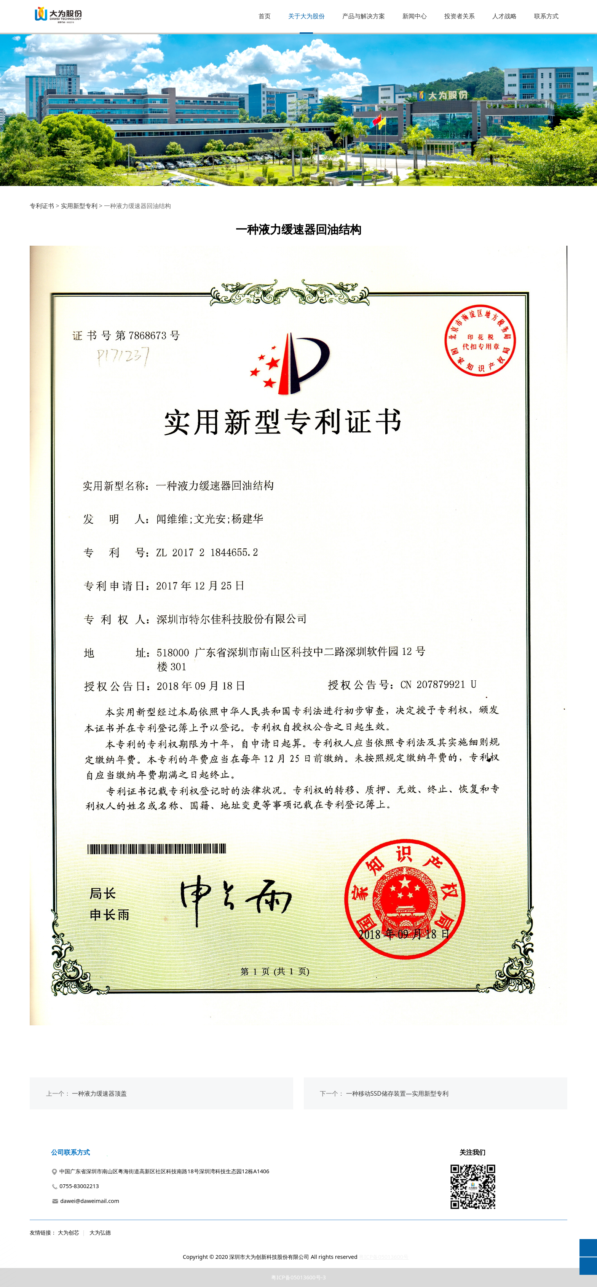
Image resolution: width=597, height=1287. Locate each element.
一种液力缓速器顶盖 (99, 1093)
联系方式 (546, 16)
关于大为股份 (306, 16)
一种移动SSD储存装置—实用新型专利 (397, 1093)
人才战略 (504, 16)
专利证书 (42, 206)
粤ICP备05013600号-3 (298, 1277)
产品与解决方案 (363, 16)
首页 (265, 16)
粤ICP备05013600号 (384, 1256)
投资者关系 (459, 16)
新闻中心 (414, 16)
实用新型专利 (79, 206)
